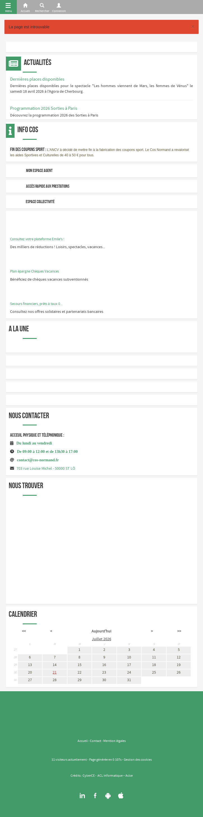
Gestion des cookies (138, 760)
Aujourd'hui (101, 631)
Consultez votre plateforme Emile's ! (37, 239)
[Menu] (8, 7)
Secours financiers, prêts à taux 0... (36, 304)
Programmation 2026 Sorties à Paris (43, 108)
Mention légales (114, 741)
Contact (95, 741)
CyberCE (89, 776)
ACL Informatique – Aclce (115, 776)
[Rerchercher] (42, 7)
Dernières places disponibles (37, 79)
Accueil (83, 741)
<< (24, 631)
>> (179, 631)
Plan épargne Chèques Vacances (34, 271)
